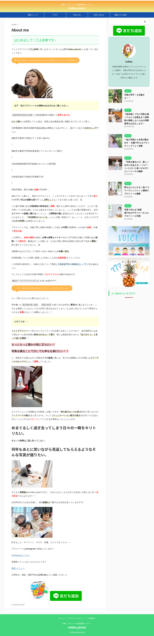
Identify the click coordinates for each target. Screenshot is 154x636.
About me (77, 15)
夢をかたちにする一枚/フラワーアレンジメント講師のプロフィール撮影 (136, 190)
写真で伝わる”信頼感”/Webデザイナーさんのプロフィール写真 (136, 212)
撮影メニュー (33, 15)
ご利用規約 (91, 619)
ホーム (61, 619)
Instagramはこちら (20, 555)
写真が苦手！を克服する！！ (136, 95)
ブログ (55, 15)
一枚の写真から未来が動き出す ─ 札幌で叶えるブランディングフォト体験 (136, 142)
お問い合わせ (98, 15)
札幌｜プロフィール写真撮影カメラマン (77, 624)
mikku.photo (77, 8)
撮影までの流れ (121, 15)
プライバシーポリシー (75, 619)
